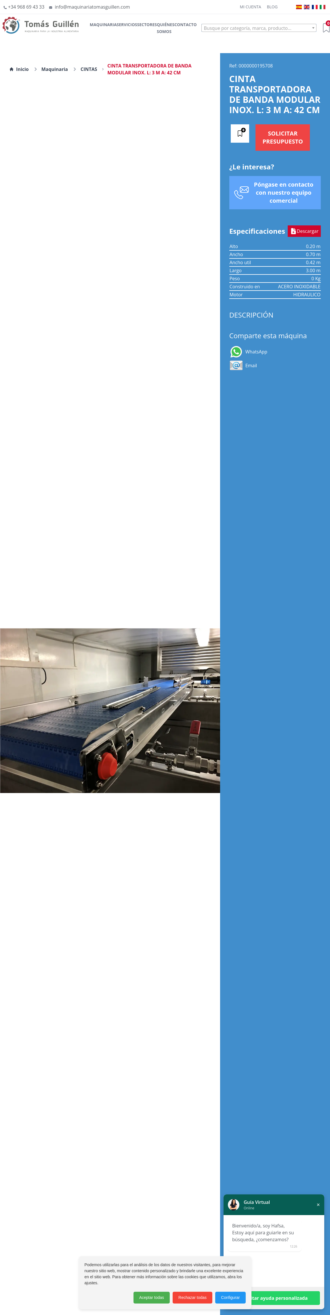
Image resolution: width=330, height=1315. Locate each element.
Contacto (185, 24)
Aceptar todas (151, 1297)
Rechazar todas (192, 1297)
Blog (272, 6)
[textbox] (259, 28)
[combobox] (258, 28)
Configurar (230, 1297)
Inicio (19, 69)
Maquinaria (103, 24)
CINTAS (89, 69)
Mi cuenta (250, 6)
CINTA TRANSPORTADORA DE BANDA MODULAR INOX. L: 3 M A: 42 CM (149, 69)
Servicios (127, 24)
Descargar (304, 231)
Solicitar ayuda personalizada (274, 1298)
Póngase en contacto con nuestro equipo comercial (284, 192)
